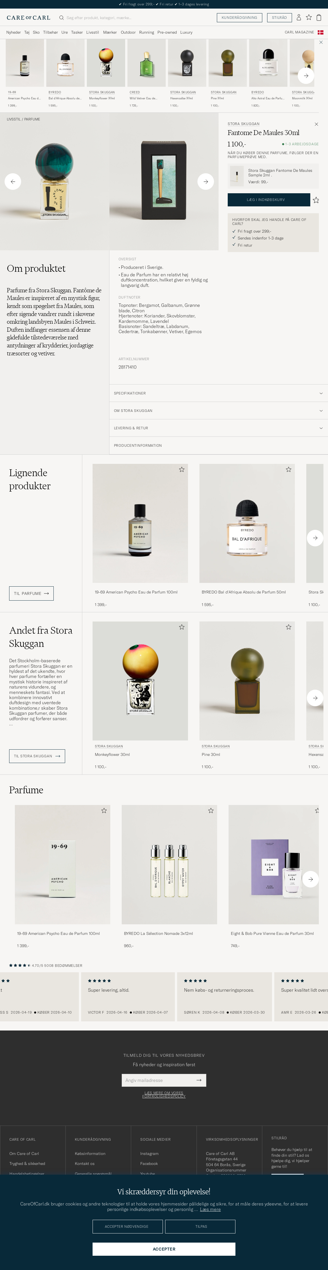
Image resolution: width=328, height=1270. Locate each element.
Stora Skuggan (102, 92)
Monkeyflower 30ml (102, 98)
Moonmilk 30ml (302, 98)
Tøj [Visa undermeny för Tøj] (26, 32)
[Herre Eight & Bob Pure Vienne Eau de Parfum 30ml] (276, 864)
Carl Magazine (299, 32)
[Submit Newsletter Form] (199, 1080)
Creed (135, 92)
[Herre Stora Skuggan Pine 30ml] (228, 63)
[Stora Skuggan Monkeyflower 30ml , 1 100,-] (106, 73)
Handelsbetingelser (26, 1173)
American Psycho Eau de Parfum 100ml (24, 98)
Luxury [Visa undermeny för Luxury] (186, 32)
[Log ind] (299, 17)
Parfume (32, 119)
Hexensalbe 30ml (181, 98)
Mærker (110, 32)
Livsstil (14, 119)
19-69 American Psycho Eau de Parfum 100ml (136, 592)
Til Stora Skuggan (37, 756)
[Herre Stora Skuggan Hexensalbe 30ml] (187, 63)
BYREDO (55, 92)
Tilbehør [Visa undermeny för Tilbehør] (50, 32)
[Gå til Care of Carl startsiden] (28, 17)
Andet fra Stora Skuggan (41, 636)
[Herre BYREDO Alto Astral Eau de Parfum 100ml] (268, 63)
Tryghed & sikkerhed (27, 1163)
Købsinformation (90, 1153)
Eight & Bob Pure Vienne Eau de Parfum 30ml (272, 933)
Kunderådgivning (239, 17)
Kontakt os (85, 1163)
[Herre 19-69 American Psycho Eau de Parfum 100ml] (25, 63)
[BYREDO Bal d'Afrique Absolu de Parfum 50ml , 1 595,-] (65, 73)
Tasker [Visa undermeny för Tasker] (77, 32)
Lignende (30, 479)
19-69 (12, 92)
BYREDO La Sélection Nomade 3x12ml (158, 933)
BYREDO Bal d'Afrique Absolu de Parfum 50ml (244, 592)
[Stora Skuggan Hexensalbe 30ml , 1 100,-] (187, 73)
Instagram (149, 1153)
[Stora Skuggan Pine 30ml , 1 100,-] (227, 73)
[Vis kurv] (318, 17)
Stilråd (279, 17)
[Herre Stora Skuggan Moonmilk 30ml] (309, 63)
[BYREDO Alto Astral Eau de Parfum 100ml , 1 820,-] (268, 73)
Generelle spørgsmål (93, 1173)
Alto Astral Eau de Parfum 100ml (268, 98)
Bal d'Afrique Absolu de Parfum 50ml (64, 98)
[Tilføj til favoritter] (180, 470)
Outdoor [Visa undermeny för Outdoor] (128, 32)
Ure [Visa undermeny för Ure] (64, 32)
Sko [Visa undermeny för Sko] (36, 32)
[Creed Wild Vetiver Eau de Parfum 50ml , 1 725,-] (146, 73)
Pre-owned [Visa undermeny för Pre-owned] (167, 32)
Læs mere (210, 1209)
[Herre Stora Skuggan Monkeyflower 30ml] (106, 63)
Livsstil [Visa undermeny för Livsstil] (92, 32)
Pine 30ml (217, 98)
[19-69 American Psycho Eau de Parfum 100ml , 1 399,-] (25, 73)
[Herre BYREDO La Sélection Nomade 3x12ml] (169, 864)
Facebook (149, 1163)
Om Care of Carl (24, 1153)
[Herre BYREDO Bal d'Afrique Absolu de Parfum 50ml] (65, 63)
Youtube (147, 1173)
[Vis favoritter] (309, 17)
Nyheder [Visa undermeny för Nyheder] (13, 32)
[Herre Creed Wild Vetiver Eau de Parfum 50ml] (146, 63)
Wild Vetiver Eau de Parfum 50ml (142, 98)
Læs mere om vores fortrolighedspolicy (164, 1094)
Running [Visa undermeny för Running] (146, 32)
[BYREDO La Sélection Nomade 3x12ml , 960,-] (169, 877)
